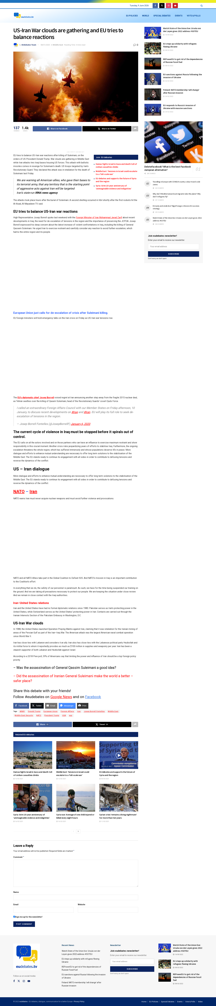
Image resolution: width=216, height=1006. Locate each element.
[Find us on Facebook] (155, 5)
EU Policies (132, 16)
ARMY (22, 711)
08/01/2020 (45, 45)
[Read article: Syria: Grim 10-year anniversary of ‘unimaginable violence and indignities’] (32, 798)
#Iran (87, 412)
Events (178, 16)
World (145, 16)
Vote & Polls (193, 16)
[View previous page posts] (73, 831)
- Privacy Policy (78, 1002)
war (70, 715)
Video (200, 1002)
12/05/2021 (61, 779)
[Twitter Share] (37, 705)
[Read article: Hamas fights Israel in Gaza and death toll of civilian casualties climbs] (32, 755)
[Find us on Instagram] (168, 5)
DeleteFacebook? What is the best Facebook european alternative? (167, 168)
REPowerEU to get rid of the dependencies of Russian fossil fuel (187, 977)
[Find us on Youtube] (175, 5)
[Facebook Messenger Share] (67, 705)
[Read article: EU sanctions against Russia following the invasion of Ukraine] (152, 79)
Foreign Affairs (67, 711)
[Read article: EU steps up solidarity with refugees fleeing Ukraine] (152, 48)
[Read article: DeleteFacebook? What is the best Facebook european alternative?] (173, 142)
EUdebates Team (29, 45)
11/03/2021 (104, 821)
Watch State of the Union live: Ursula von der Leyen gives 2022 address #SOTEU (187, 948)
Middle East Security (24, 715)
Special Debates (161, 16)
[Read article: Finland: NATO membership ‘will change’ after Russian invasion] (152, 94)
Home (144, 1002)
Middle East (58, 45)
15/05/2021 (18, 779)
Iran (33, 491)
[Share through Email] (51, 705)
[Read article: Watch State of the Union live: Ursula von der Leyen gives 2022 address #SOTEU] (152, 33)
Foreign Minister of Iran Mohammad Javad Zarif (99, 217)
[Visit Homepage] (23, 16)
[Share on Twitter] (106, 128)
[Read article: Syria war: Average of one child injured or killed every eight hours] (75, 798)
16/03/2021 (18, 821)
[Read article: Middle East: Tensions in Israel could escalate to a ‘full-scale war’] (75, 755)
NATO (19, 491)
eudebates (23, 1002)
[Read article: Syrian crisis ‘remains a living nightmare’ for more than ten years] (118, 798)
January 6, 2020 (80, 424)
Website (81, 904)
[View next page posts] (78, 831)
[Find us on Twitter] (162, 5)
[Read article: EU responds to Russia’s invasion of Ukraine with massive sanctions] (152, 110)
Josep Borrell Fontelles (94, 711)
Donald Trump (34, 711)
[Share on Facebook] (57, 128)
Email (15, 904)
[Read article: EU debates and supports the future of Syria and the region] (118, 755)
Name (16, 892)
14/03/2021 (61, 821)
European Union (51, 711)
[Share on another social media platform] (135, 128)
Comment (18, 857)
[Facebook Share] (21, 705)
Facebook (93, 697)
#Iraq (74, 412)
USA (64, 715)
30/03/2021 (104, 779)
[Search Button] (202, 5)
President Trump (51, 715)
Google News (61, 697)
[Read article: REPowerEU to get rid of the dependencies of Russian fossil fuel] (152, 64)
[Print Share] (82, 705)
